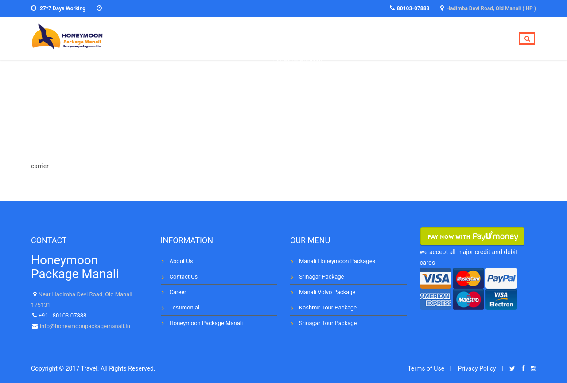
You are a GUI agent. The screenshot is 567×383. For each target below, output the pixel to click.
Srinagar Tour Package (328, 323)
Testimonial (435, 38)
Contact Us (184, 276)
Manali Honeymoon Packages (337, 261)
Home (292, 38)
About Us (181, 261)
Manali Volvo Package (327, 292)
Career (178, 292)
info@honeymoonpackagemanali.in (84, 326)
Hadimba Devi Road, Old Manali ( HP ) (491, 8)
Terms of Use (426, 368)
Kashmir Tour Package (328, 307)
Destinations (376, 38)
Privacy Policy (477, 368)
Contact (486, 38)
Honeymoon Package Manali (206, 323)
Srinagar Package (321, 276)
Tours (328, 38)
